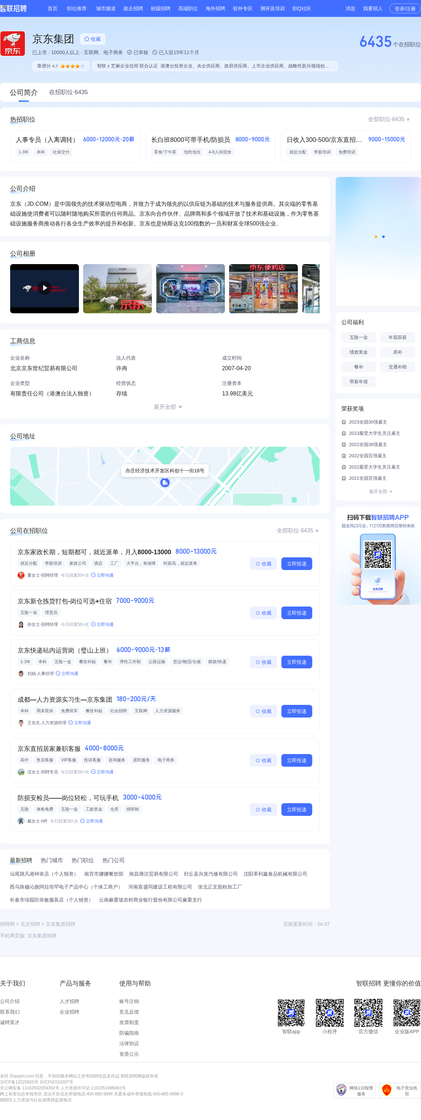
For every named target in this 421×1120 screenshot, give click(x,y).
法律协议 (129, 1043)
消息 (350, 8)
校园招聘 (161, 8)
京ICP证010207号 (56, 1082)
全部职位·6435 (386, 119)
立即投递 (297, 563)
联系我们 (10, 1012)
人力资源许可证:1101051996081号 (93, 1088)
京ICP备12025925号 (19, 1082)
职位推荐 (77, 8)
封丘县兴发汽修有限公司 (211, 874)
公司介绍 (10, 1001)
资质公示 (129, 1054)
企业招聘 (69, 1012)
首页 (53, 8)
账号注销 (129, 1001)
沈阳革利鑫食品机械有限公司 (275, 874)
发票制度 (129, 1022)
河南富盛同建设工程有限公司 (160, 887)
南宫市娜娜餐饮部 (103, 874)
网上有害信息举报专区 (21, 1094)
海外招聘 (215, 8)
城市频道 (106, 8)
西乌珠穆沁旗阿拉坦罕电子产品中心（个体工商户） (66, 887)
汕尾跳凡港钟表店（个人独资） (44, 874)
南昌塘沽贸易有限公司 (153, 874)
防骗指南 (129, 1033)
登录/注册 (405, 9)
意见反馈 (129, 1012)
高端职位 (188, 8)
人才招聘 (69, 1001)
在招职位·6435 (68, 92)
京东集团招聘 (42, 935)
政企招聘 (133, 8)
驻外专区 (243, 8)
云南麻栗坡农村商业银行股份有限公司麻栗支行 (150, 900)
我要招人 (373, 8)
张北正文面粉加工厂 (220, 887)
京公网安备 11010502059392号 (29, 1088)
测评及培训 (272, 8)
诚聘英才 (10, 1022)
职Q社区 (302, 8)
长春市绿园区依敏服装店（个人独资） (51, 900)
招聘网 (7, 924)
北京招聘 (30, 924)
